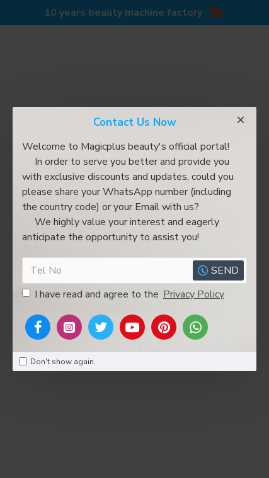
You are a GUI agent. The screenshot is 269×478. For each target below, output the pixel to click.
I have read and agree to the (124, 294)
